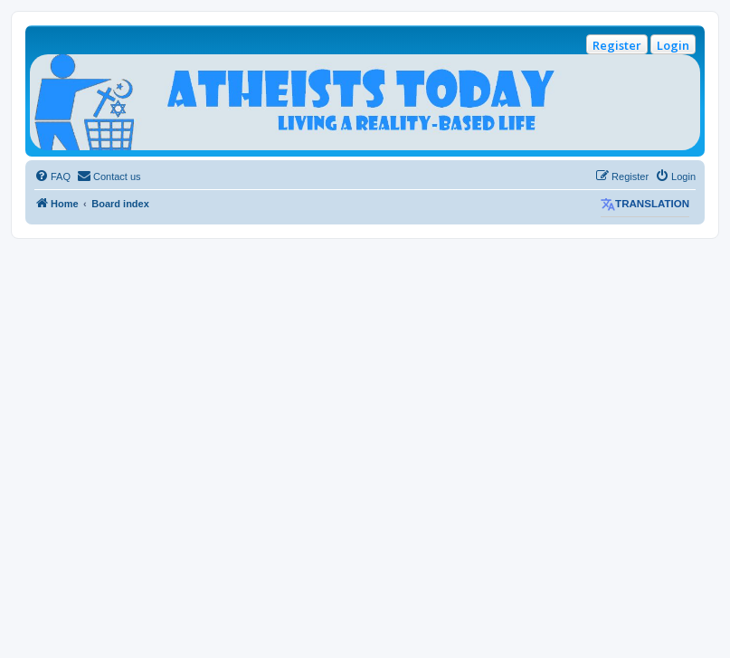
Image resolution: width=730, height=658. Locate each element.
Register (617, 45)
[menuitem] (52, 176)
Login (673, 45)
